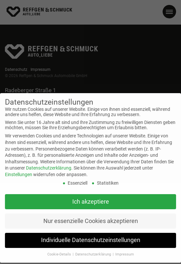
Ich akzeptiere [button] (90, 198)
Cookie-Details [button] (59, 251)
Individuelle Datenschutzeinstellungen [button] (90, 237)
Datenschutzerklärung (48, 164)
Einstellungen (18, 170)
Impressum (124, 251)
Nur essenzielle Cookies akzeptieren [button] (90, 217)
